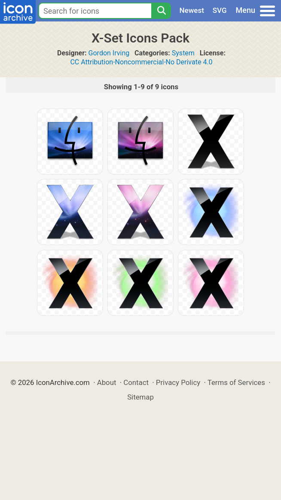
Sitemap (140, 397)
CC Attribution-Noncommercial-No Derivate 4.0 (141, 62)
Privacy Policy (178, 382)
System (183, 53)
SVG (220, 10)
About (106, 382)
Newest (192, 10)
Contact (136, 382)
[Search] (161, 11)
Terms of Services (236, 382)
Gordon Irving (109, 53)
